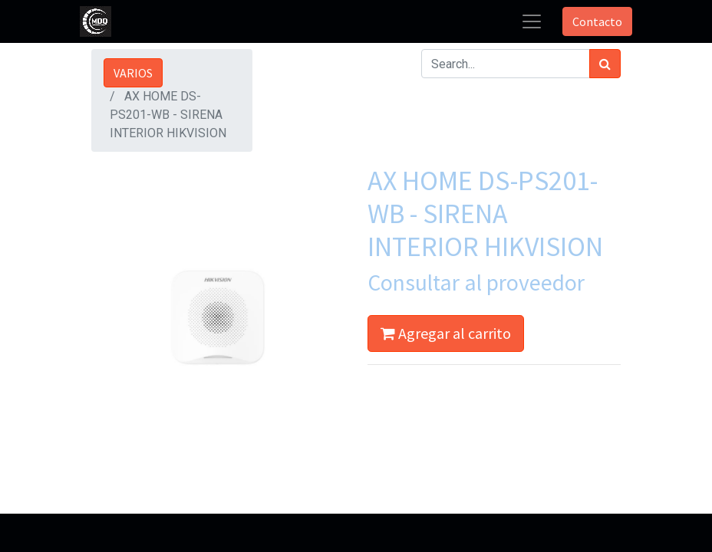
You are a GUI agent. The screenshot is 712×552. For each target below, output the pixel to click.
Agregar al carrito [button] (446, 333)
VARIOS (133, 72)
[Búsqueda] (605, 63)
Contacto (597, 21)
